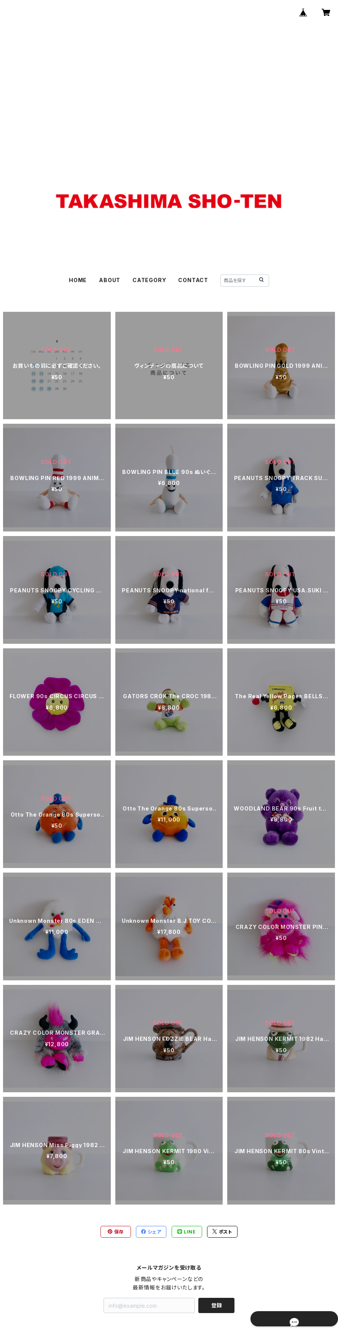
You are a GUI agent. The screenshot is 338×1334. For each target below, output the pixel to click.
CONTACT (193, 280)
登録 (216, 1305)
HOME (78, 280)
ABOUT (109, 280)
